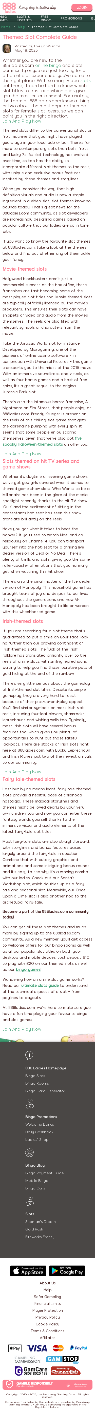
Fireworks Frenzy (39, 1237)
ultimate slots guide (40, 985)
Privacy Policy (47, 1317)
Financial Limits (47, 1304)
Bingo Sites (35, 1076)
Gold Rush (34, 1229)
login (82, 7)
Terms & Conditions (47, 1331)
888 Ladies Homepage (45, 1068)
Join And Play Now (22, 121)
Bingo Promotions (41, 1117)
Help (48, 1290)
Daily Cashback (39, 1132)
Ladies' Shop (37, 1140)
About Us (48, 1283)
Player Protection (47, 1310)
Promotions (71, 18)
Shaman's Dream (40, 1222)
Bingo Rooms (37, 1083)
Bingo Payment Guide (44, 1173)
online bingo (48, 65)
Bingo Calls (35, 1188)
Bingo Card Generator (45, 1091)
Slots (29, 1214)
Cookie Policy (47, 1324)
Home (5, 27)
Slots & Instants (24, 18)
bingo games (28, 969)
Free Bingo (46, 18)
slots (85, 80)
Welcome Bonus (39, 1124)
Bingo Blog (35, 1165)
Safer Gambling (47, 1297)
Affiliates (47, 1338)
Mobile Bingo (36, 1181)
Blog (21, 27)
